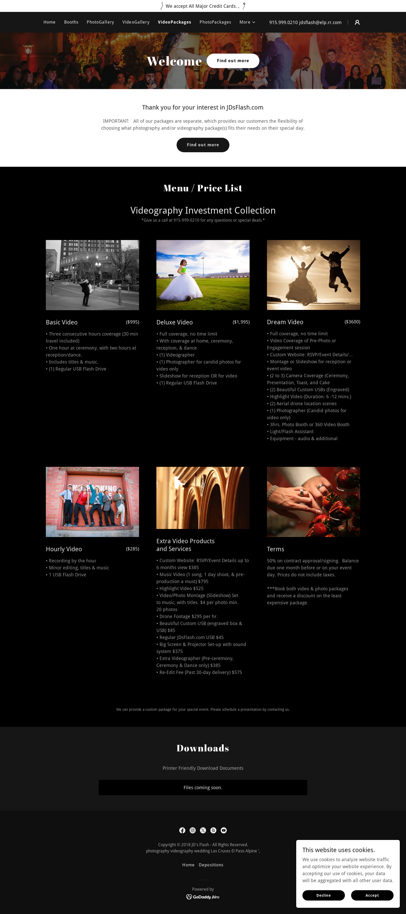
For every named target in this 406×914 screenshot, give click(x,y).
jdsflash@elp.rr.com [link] (320, 22)
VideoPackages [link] (175, 22)
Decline (323, 906)
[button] (248, 22)
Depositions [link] (211, 864)
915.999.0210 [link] (283, 22)
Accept (372, 906)
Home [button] (188, 864)
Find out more (233, 60)
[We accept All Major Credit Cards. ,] (203, 6)
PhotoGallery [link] (100, 22)
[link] (182, 830)
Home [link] (50, 22)
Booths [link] (71, 22)
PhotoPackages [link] (215, 22)
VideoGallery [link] (136, 22)
